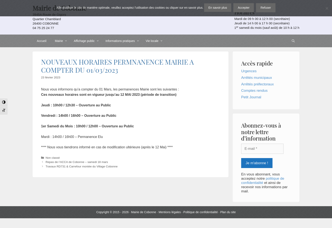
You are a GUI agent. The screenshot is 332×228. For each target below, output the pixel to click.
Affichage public (87, 41)
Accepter (243, 7)
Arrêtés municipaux (256, 78)
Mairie (62, 41)
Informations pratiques (123, 41)
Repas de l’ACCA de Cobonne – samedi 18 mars (77, 162)
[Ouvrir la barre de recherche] (293, 41)
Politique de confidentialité (200, 212)
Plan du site (228, 212)
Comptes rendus (254, 91)
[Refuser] (327, 8)
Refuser (265, 7)
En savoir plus (217, 7)
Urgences (249, 71)
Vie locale (155, 41)
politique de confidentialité (262, 181)
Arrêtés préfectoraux (257, 84)
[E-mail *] (262, 149)
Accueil (41, 41)
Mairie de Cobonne (143, 212)
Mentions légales (170, 212)
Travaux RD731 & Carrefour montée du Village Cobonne (82, 166)
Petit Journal (251, 97)
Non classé (53, 157)
